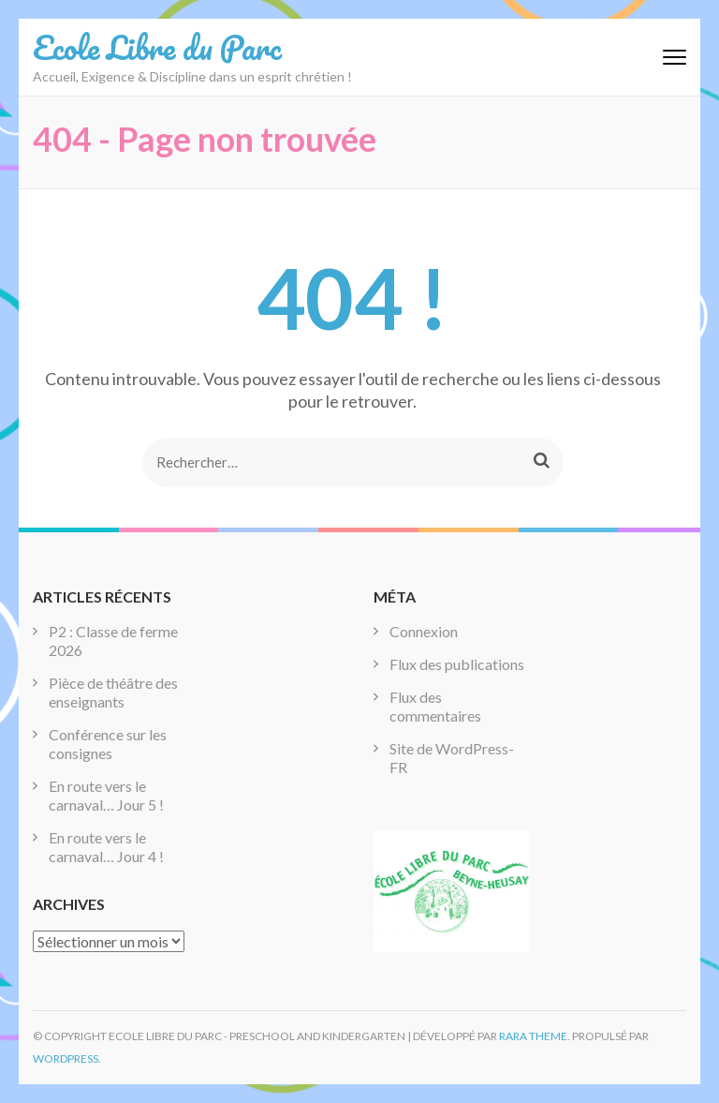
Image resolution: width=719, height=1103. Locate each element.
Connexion (423, 631)
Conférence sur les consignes (108, 743)
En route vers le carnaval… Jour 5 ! (106, 795)
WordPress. (67, 1058)
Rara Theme (533, 1036)
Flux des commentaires (435, 706)
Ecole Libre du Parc (157, 47)
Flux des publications (456, 664)
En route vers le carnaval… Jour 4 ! (106, 846)
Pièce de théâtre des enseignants (113, 692)
